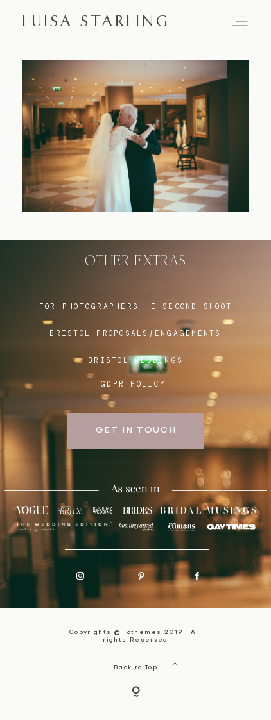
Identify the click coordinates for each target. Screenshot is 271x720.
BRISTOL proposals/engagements (135, 333)
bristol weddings (135, 360)
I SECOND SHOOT (191, 306)
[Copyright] (135, 693)
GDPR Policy (133, 384)
